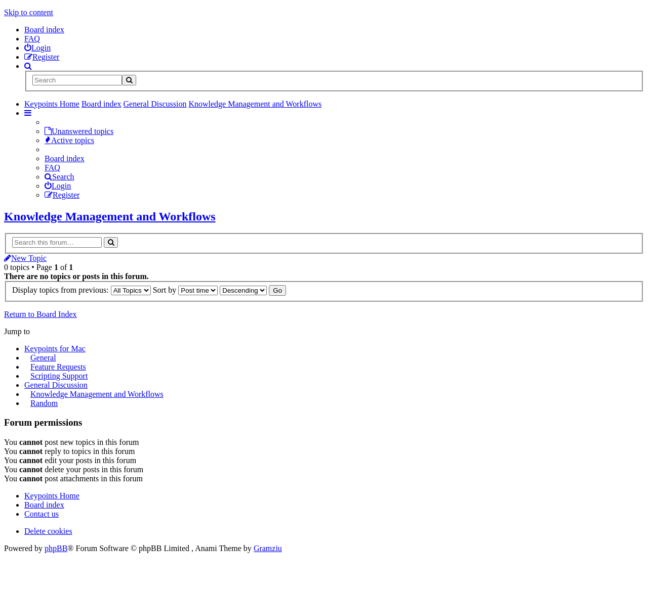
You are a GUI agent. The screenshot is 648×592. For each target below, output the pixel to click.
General (43, 357)
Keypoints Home (51, 495)
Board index (44, 29)
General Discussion (56, 385)
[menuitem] (37, 47)
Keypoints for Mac (55, 348)
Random (44, 403)
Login (58, 185)
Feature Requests (58, 366)
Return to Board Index (40, 314)
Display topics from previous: (81, 290)
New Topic (25, 258)
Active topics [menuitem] (69, 140)
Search (59, 176)
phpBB (56, 548)
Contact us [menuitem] (41, 514)
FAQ (32, 38)
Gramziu (268, 548)
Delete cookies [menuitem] (48, 531)
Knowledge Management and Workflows (110, 216)
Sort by (185, 290)
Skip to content (28, 12)
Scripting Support (59, 376)
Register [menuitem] (62, 195)
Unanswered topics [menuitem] (79, 131)
